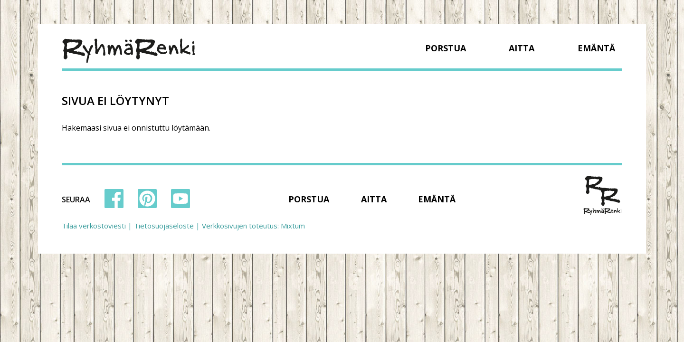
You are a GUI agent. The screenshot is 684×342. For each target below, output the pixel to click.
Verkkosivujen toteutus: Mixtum (253, 225)
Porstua (445, 48)
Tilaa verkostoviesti (94, 225)
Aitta (521, 48)
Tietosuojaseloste (164, 225)
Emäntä (596, 48)
